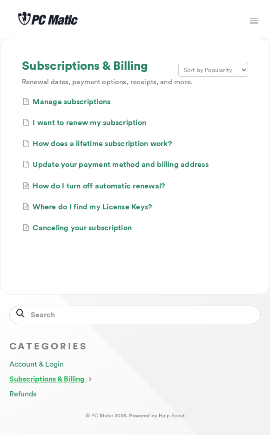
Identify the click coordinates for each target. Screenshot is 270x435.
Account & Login (36, 364)
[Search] (135, 315)
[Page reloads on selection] (213, 70)
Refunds (22, 394)
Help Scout (172, 415)
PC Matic (102, 415)
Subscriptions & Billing (51, 379)
